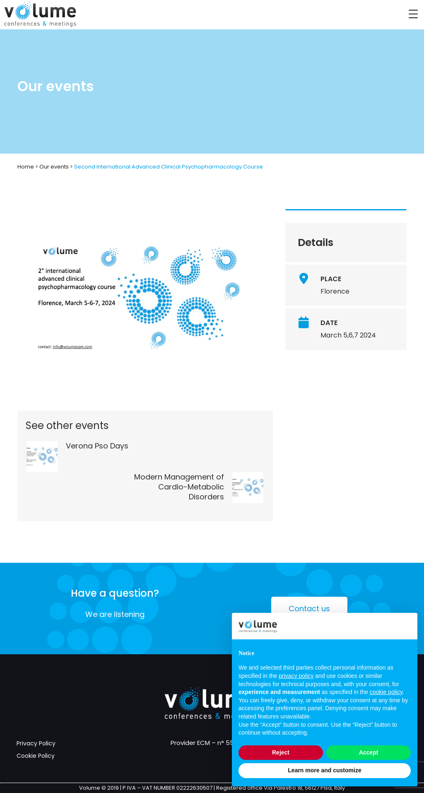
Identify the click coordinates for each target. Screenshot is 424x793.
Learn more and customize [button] (324, 770)
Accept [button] (368, 752)
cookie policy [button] (386, 692)
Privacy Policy (36, 743)
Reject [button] (280, 752)
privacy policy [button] (296, 675)
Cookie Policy (36, 756)
